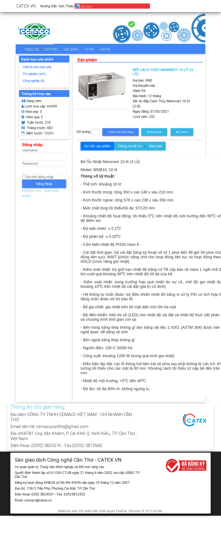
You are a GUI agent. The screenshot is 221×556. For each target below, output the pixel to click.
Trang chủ (31, 49)
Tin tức (89, 49)
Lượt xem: (144, 116)
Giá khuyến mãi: (144, 85)
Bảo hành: (147, 96)
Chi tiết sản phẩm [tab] (97, 146)
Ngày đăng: (151, 111)
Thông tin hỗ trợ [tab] (129, 146)
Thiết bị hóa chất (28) (37, 67)
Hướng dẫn (48, 6)
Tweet (182, 132)
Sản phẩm (71, 49)
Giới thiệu (66, 6)
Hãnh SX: (139, 91)
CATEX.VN (26, 6)
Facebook (154, 132)
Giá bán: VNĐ (142, 80)
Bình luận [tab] (155, 146)
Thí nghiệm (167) (44, 74)
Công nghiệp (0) (33, 81)
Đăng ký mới (31, 190)
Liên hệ (105, 49)
